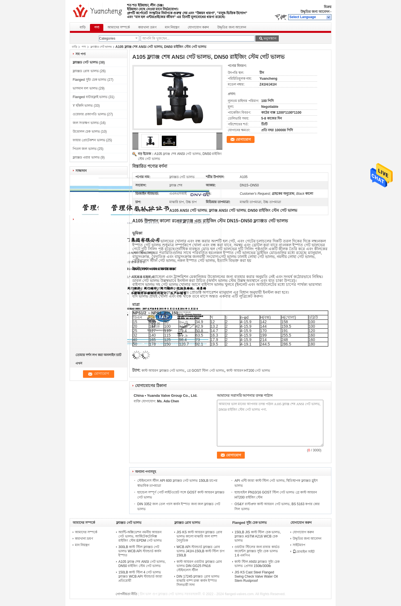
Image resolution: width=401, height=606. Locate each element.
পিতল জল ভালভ (85, 149)
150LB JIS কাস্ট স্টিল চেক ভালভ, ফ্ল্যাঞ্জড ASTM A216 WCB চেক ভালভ (257, 536)
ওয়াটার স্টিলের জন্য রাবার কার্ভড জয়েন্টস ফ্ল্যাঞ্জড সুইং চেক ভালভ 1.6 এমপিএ (256, 551)
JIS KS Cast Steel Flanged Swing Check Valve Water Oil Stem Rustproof (256, 576)
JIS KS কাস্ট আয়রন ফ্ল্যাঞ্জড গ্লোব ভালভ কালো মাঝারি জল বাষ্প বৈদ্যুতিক (199, 536)
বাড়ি (83, 27)
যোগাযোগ (243, 139)
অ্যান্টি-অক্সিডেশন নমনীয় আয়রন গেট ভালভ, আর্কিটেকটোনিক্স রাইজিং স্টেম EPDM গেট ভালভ (140, 536)
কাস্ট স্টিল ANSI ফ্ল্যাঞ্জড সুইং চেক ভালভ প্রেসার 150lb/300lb (257, 564)
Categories (107, 38)
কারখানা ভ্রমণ (147, 27)
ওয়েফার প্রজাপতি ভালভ (89, 114)
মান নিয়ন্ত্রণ (172, 27)
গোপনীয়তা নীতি (126, 594)
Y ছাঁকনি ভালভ (83, 106)
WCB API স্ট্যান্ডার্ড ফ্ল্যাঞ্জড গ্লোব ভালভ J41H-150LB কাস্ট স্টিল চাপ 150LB (200, 551)
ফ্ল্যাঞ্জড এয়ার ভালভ (86, 157)
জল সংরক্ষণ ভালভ (86, 123)
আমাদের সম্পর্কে (118, 27)
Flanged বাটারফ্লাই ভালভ (90, 97)
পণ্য (96, 27)
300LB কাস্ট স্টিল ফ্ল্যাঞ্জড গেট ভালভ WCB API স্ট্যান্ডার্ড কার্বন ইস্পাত (139, 551)
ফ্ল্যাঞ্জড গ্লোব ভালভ (86, 71)
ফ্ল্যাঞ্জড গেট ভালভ (101, 46)
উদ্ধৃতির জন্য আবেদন (314, 12)
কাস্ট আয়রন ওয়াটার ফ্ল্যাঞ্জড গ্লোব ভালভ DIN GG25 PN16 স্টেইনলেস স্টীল (199, 566)
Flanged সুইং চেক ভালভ (89, 80)
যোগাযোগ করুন (198, 27)
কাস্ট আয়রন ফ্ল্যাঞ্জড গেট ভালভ (162, 371)
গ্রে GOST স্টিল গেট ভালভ (205, 371)
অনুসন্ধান (270, 38)
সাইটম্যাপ (299, 545)
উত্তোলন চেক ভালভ (86, 131)
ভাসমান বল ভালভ (85, 88)
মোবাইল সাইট (304, 552)
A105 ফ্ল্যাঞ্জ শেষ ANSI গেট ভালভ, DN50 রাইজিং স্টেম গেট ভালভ (142, 564)
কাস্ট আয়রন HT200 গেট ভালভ (248, 371)
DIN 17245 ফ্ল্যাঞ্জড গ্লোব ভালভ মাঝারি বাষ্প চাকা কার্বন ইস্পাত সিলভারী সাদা (198, 581)
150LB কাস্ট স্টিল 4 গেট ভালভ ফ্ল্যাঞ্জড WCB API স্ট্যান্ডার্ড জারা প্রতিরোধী (140, 576)
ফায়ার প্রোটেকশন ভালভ (89, 140)
